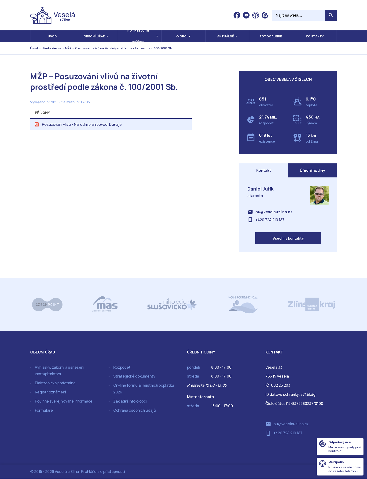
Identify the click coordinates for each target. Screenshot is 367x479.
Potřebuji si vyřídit (138, 36)
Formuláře (44, 410)
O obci (181, 36)
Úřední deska (51, 48)
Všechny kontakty (288, 238)
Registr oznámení (50, 392)
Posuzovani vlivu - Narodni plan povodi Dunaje (82, 124)
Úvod (52, 36)
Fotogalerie (271, 36)
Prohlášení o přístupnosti (103, 471)
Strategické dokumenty (134, 376)
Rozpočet (122, 367)
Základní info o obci (130, 401)
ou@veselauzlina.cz (274, 212)
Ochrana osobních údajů (134, 410)
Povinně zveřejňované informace (63, 401)
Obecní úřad (94, 36)
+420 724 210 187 (269, 219)
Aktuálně (225, 36)
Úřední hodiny (312, 170)
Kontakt (263, 170)
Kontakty (315, 36)
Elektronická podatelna (55, 383)
